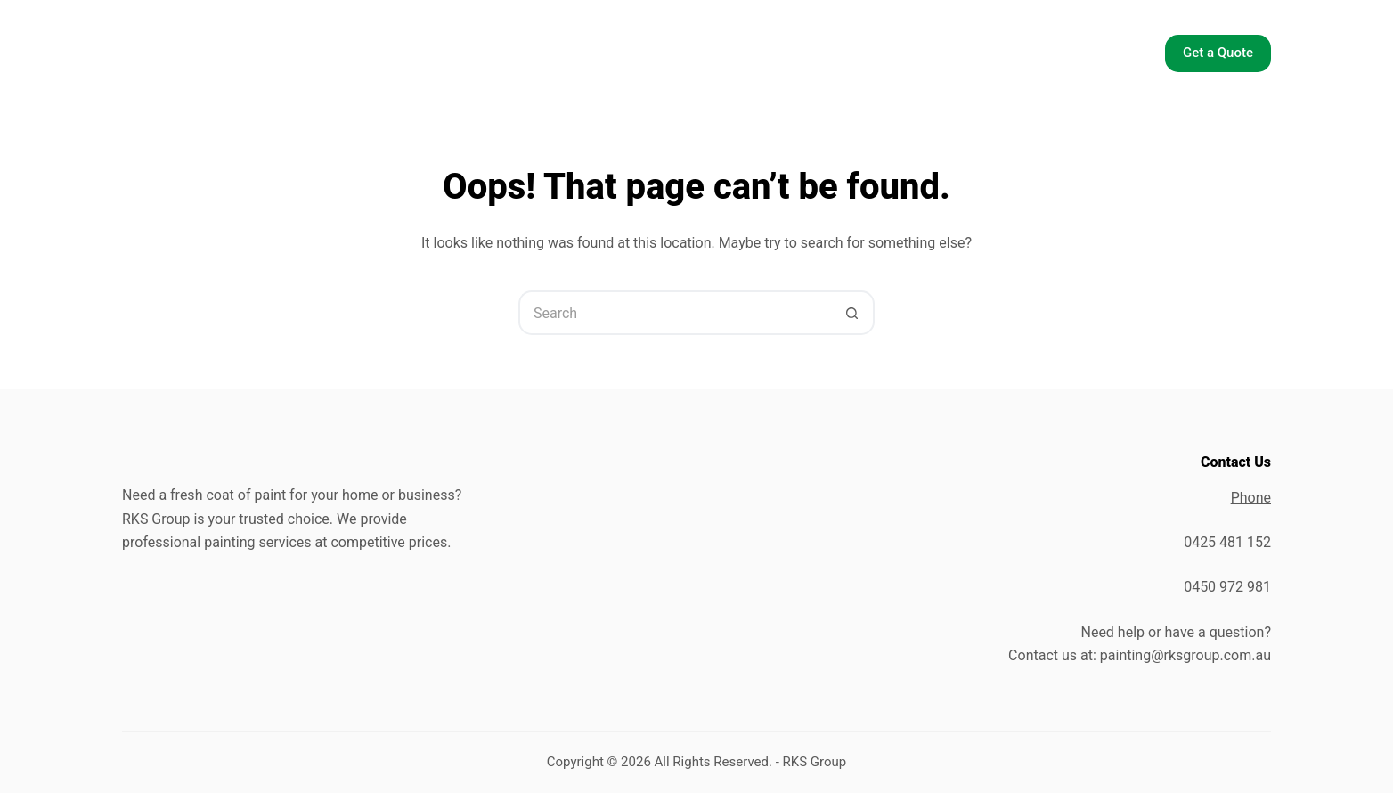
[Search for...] (674, 312)
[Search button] (852, 312)
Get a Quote (1218, 53)
